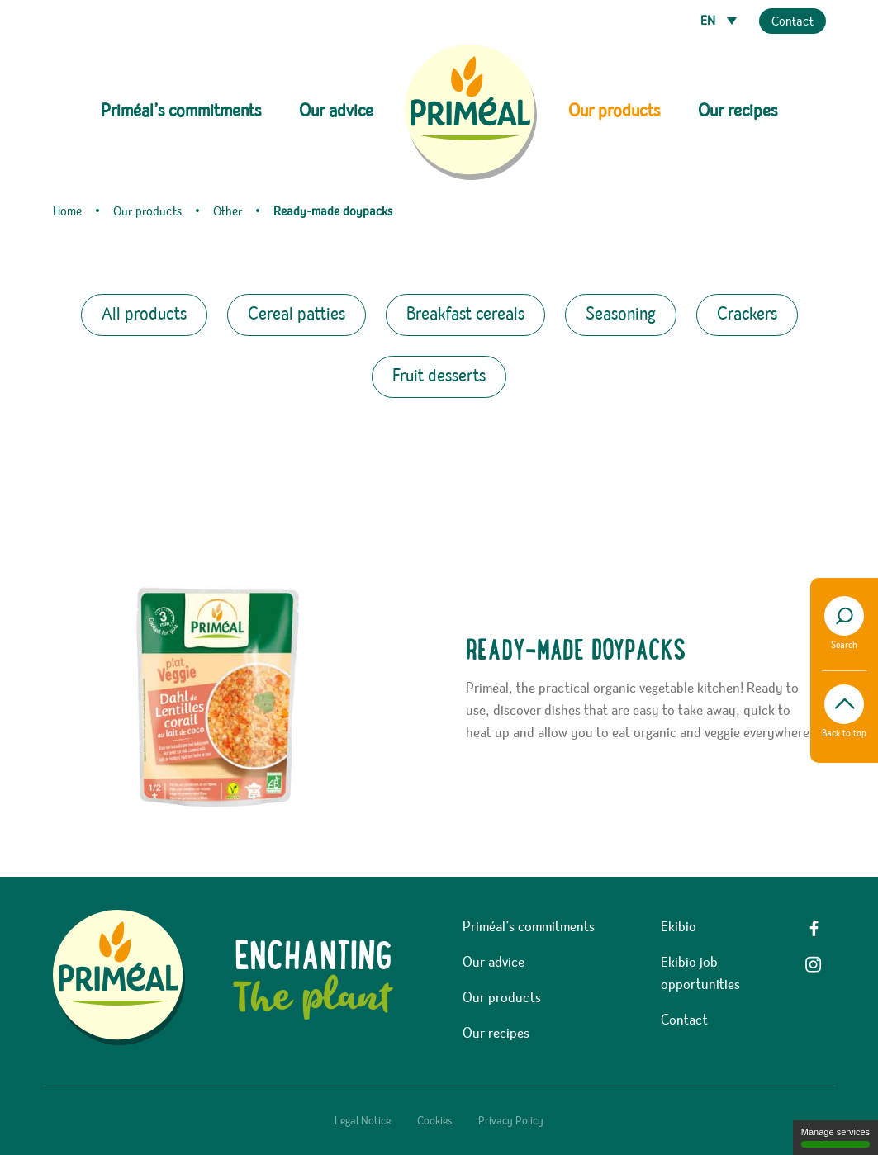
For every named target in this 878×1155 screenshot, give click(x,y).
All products (144, 314)
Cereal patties (296, 314)
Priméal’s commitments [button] (181, 111)
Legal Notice (363, 1121)
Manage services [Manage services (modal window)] (835, 1137)
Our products (502, 998)
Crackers (747, 314)
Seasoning (621, 314)
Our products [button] (614, 111)
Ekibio (678, 927)
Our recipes (737, 111)
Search (844, 623)
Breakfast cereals (465, 314)
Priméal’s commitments (529, 927)
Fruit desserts (439, 376)
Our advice (336, 111)
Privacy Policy (510, 1121)
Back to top (844, 711)
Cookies (434, 1121)
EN (709, 21)
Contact (792, 22)
